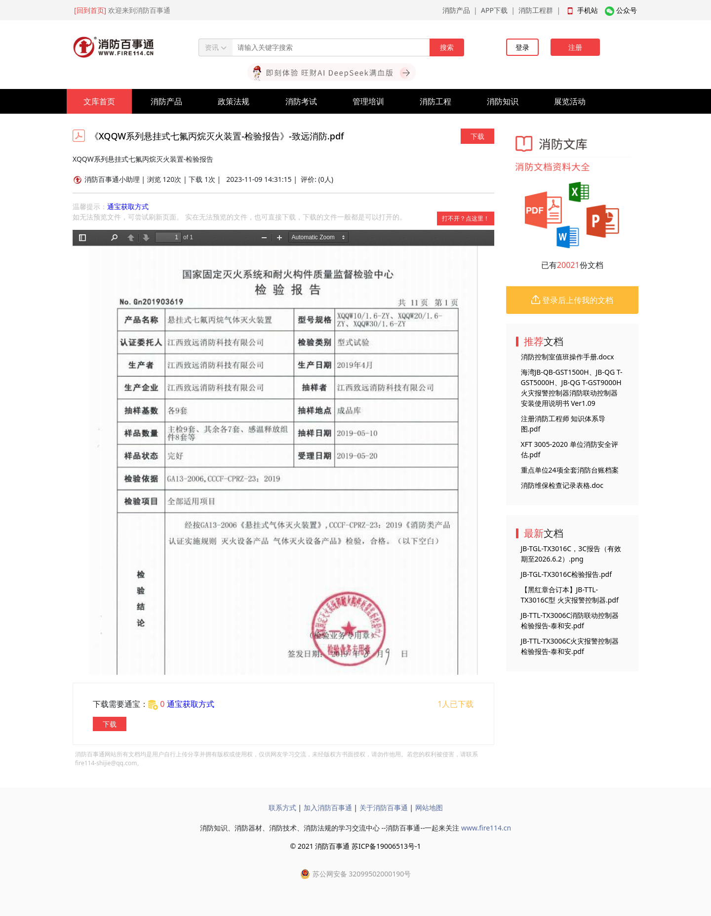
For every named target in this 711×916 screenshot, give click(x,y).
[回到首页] (90, 10)
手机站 (587, 10)
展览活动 (570, 101)
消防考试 (301, 101)
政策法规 (233, 101)
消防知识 (502, 101)
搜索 (447, 47)
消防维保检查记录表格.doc (562, 485)
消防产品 (456, 10)
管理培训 (368, 101)
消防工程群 (535, 10)
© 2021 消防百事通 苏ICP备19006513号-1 (355, 846)
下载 (477, 136)
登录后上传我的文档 (572, 300)
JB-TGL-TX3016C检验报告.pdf (566, 574)
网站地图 (429, 807)
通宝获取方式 (128, 206)
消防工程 (435, 101)
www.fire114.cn (486, 827)
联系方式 (282, 807)
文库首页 (99, 101)
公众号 (626, 10)
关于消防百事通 (383, 807)
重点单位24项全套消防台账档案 (570, 470)
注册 (575, 47)
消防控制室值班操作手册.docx (567, 356)
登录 (522, 47)
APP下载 (494, 10)
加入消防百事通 (328, 807)
